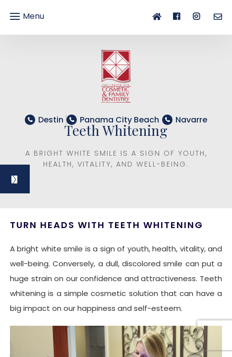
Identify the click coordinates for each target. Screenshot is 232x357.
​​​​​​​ (119, 119)
